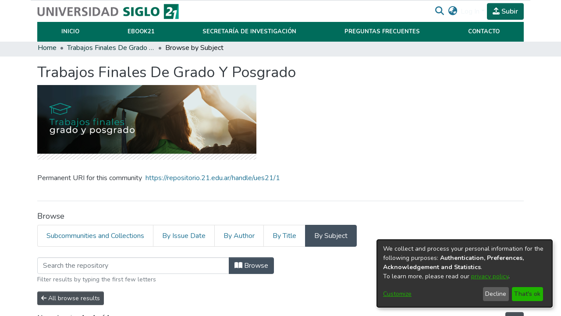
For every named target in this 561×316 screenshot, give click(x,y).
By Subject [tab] (331, 236)
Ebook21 (141, 32)
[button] (439, 11)
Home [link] (47, 48)
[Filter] (133, 265)
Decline (495, 294)
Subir (505, 11)
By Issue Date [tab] (184, 236)
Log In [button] (471, 11)
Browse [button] (251, 265)
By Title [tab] (284, 236)
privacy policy (489, 276)
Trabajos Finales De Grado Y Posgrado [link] (111, 48)
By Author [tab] (239, 236)
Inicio (70, 32)
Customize (397, 294)
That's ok (527, 294)
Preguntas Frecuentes (382, 32)
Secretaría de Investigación (249, 32)
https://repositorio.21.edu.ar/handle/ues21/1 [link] (213, 178)
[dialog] (464, 273)
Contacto (484, 32)
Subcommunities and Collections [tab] (95, 236)
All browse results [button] (70, 298)
